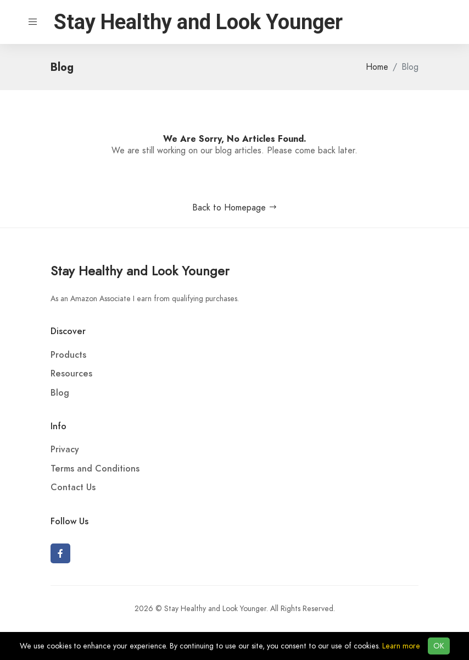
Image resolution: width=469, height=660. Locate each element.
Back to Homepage (234, 208)
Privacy (65, 449)
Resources (71, 374)
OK (438, 646)
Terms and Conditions (95, 469)
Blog (60, 393)
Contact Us (73, 487)
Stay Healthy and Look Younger (140, 271)
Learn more (401, 646)
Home (377, 67)
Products (68, 355)
